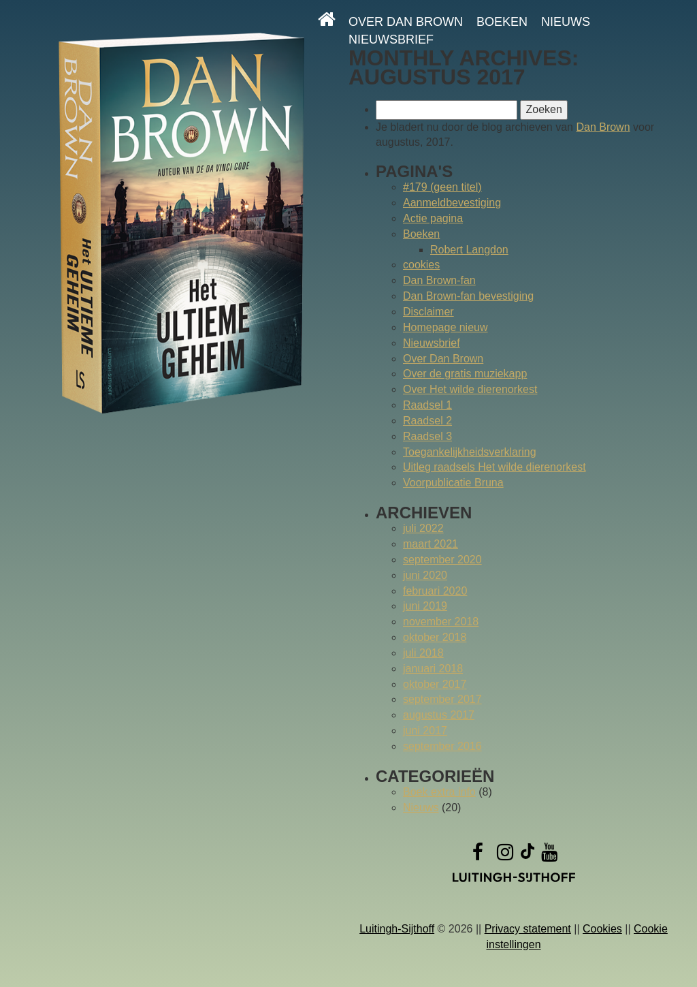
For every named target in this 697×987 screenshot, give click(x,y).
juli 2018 (423, 653)
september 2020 (442, 559)
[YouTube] (549, 855)
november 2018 (441, 621)
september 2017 (442, 699)
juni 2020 (425, 575)
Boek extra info (439, 792)
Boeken (502, 22)
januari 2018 (433, 668)
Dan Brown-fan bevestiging (468, 296)
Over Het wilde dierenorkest (470, 389)
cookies (421, 264)
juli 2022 (423, 528)
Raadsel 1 (427, 405)
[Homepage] (326, 19)
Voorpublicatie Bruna (453, 482)
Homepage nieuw (445, 327)
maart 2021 (430, 544)
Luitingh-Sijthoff (396, 929)
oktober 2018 (434, 637)
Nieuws (565, 22)
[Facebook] (478, 855)
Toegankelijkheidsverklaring (469, 452)
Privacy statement (528, 929)
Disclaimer (428, 311)
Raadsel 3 (427, 436)
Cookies (602, 929)
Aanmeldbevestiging (452, 202)
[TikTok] (527, 855)
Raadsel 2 (427, 420)
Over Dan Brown (405, 22)
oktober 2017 (434, 684)
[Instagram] (505, 855)
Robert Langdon (469, 249)
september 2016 (442, 746)
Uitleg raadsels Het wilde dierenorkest (494, 467)
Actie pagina (433, 218)
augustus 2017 (438, 715)
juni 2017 (425, 730)
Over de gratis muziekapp (465, 373)
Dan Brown (603, 127)
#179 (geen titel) (442, 187)
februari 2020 (435, 591)
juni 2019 (425, 606)
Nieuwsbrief (391, 39)
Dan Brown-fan (439, 280)
